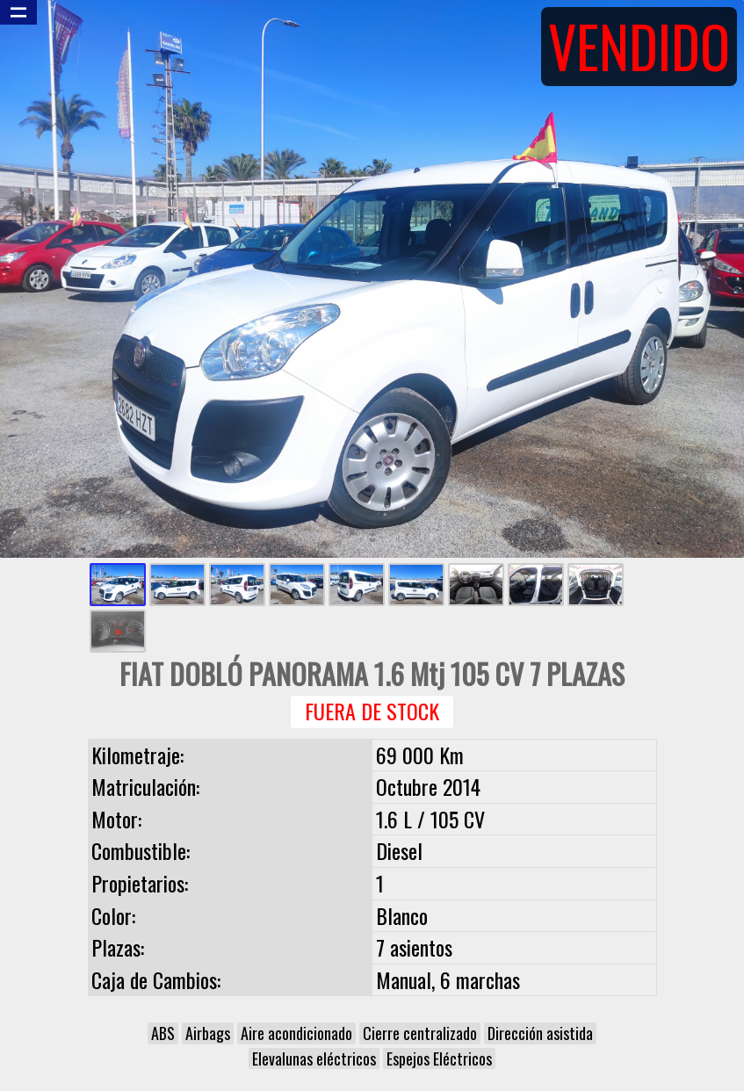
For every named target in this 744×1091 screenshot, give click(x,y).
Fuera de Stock (372, 711)
